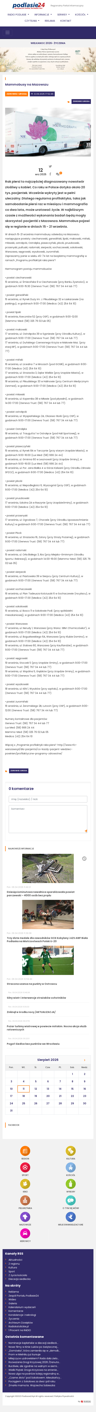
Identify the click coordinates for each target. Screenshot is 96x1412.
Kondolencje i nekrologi (22, 1315)
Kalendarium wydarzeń (22, 1307)
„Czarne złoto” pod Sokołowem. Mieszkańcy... (35, 1377)
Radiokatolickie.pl (19, 1326)
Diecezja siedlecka (19, 1279)
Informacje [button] (42, 14)
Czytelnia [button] (31, 21)
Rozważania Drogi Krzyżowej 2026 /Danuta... (34, 1362)
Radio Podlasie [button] (17, 14)
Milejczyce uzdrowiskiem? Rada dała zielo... (34, 1358)
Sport (25, 1169)
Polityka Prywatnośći (64, 1396)
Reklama (50, 21)
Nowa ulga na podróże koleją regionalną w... (34, 1373)
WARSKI (87, 1401)
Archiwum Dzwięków (21, 1322)
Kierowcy (25, 1235)
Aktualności (15, 1260)
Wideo (12, 1299)
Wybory (71, 1186)
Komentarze (16, 1311)
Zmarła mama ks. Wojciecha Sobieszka (32, 1385)
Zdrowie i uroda (17, 93)
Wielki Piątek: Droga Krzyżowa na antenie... (33, 1370)
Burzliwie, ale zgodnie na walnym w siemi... (33, 1366)
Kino (25, 1186)
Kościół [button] (80, 14)
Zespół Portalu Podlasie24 (24, 1295)
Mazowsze (25, 1219)
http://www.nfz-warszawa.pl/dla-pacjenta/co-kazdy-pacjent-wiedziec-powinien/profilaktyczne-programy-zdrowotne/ (41, 749)
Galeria (13, 1303)
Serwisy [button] (62, 14)
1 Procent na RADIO (20, 1330)
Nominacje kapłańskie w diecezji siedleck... (33, 1343)
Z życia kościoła (18, 1275)
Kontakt (65, 21)
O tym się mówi (71, 1202)
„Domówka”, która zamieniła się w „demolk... (34, 1350)
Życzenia (14, 1318)
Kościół (71, 1169)
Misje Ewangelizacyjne (70, 1219)
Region (25, 1153)
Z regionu (14, 1263)
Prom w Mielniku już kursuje (25, 1354)
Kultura (71, 1153)
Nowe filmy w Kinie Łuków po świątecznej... (34, 1347)
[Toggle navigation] (7, 32)
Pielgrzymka (25, 1202)
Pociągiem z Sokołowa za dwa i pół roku (32, 1381)
